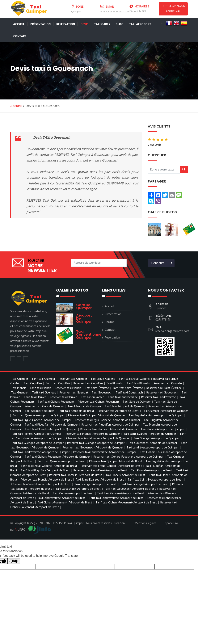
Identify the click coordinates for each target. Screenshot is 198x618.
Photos (109, 322)
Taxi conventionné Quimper (88, 334)
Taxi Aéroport (140, 24)
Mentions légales (145, 523)
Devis (84, 24)
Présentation (40, 24)
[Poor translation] (14, 561)
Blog (119, 24)
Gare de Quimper (84, 306)
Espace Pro (171, 523)
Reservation (65, 24)
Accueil (19, 24)
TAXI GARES (102, 24)
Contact (20, 36)
